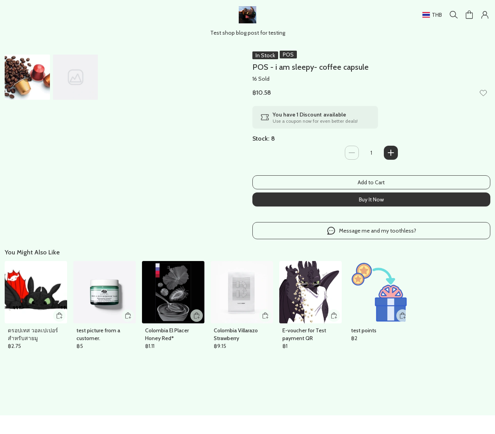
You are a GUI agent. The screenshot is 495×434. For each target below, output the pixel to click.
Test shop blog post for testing (248, 32)
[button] (485, 15)
